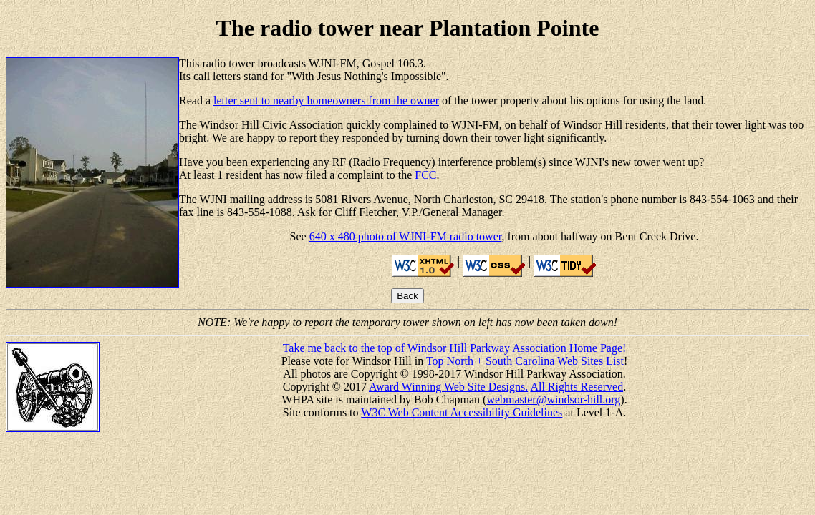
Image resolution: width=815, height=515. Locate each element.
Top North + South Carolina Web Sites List (525, 361)
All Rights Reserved (576, 387)
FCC (425, 175)
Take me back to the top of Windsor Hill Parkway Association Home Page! (455, 348)
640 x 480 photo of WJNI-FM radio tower (405, 236)
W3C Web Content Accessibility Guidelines (461, 412)
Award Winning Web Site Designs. (448, 387)
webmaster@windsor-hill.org (553, 399)
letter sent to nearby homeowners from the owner (326, 100)
